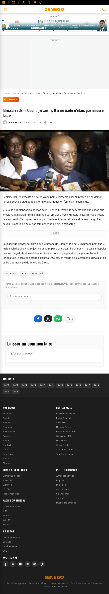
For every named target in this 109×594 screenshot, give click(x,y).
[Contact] (13, 2)
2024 (24, 385)
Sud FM (6, 520)
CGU (5, 551)
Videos (6, 458)
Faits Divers (8, 454)
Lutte (5, 449)
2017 (87, 385)
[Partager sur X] (48, 318)
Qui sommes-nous (11, 537)
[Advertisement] (55, 64)
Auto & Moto (62, 489)
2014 (15, 391)
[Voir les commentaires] (69, 319)
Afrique (6, 463)
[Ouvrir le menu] (5, 9)
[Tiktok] (40, 2)
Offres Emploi (63, 445)
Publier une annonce (66, 503)
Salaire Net (61, 422)
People (6, 436)
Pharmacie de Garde (66, 431)
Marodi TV (7, 480)
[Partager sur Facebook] (38, 318)
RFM (5, 511)
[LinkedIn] (35, 564)
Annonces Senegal (65, 476)
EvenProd (7, 485)
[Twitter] (29, 2)
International (9, 431)
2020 (60, 385)
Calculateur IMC (64, 436)
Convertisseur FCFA (65, 413)
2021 (51, 385)
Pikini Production (11, 494)
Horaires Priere (63, 427)
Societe (6, 418)
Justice (6, 422)
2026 (6, 385)
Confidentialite (10, 546)
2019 (69, 385)
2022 (42, 385)
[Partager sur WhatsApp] (58, 318)
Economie (7, 427)
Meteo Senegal (63, 418)
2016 (96, 385)
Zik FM (6, 515)
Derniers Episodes (11, 476)
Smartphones (62, 494)
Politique (7, 413)
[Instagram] (27, 564)
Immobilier (61, 485)
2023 (33, 385)
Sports (6, 440)
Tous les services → (65, 454)
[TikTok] (42, 564)
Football (7, 445)
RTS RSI (6, 524)
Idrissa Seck (10, 273)
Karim (23, 273)
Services (60, 498)
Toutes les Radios (11, 506)
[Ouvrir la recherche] (104, 9)
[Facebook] (23, 2)
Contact (7, 542)
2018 (78, 385)
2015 (6, 391)
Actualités (10, 99)
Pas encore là (36, 273)
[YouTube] (34, 2)
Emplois (60, 480)
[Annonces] (3, 2)
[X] (13, 564)
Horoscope (61, 440)
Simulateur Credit (64, 449)
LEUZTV (6, 489)
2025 (15, 385)
